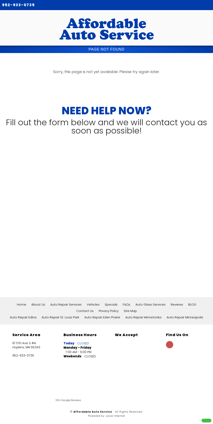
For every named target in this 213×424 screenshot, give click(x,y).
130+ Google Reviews (68, 400)
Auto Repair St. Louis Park (60, 317)
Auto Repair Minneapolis (185, 317)
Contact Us (85, 311)
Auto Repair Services (66, 304)
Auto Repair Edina (23, 317)
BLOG (192, 304)
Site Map (130, 311)
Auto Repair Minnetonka (143, 317)
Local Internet (115, 416)
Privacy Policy (109, 311)
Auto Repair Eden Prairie (102, 317)
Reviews (177, 304)
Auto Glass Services (150, 304)
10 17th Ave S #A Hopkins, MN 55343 (26, 345)
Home (21, 304)
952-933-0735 (18, 4)
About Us (38, 304)
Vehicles (93, 304)
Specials (111, 304)
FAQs (126, 304)
